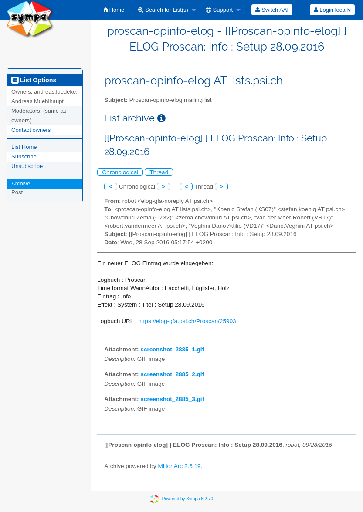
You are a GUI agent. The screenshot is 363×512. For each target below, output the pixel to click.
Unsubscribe (27, 166)
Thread (158, 172)
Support (219, 10)
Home (114, 10)
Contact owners (31, 130)
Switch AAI (271, 10)
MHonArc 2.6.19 (179, 466)
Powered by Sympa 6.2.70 (187, 498)
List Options (33, 80)
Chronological (120, 172)
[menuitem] (114, 10)
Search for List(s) (163, 10)
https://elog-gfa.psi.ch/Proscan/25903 (187, 321)
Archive (20, 183)
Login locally (332, 10)
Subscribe (24, 156)
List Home (24, 147)
